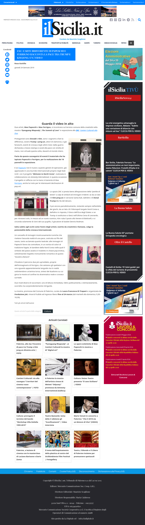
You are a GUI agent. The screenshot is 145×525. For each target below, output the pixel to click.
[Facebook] (7, 54)
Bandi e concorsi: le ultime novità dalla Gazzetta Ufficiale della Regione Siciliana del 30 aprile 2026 (122, 340)
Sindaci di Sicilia (110, 43)
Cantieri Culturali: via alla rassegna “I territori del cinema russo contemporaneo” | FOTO (27, 383)
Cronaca (31, 43)
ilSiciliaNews (123, 97)
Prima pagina (7, 43)
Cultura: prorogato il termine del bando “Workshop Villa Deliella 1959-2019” (27, 420)
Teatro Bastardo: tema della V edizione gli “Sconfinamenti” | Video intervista (56, 420)
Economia (43, 43)
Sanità (87, 43)
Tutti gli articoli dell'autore (24, 303)
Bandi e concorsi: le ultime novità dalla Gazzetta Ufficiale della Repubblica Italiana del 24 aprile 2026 (122, 365)
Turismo (96, 43)
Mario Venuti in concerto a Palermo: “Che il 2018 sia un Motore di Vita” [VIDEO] (86, 419)
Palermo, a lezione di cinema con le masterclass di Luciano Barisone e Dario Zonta (28, 455)
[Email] (7, 75)
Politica (19, 43)
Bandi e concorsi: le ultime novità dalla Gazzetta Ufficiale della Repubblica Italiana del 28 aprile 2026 (122, 352)
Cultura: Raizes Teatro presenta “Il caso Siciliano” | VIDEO (86, 381)
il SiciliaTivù (69, 2)
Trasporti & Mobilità (59, 43)
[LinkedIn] (7, 65)
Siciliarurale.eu (81, 2)
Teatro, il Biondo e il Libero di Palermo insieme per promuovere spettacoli (86, 453)
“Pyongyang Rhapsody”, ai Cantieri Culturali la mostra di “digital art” (57, 347)
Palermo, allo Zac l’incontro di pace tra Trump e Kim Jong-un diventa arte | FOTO (28, 348)
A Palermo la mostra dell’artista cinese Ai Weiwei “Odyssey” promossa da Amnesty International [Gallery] (55, 384)
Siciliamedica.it (125, 2)
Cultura (47, 311)
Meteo (123, 43)
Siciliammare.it (93, 2)
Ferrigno (18, 183)
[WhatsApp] (7, 70)
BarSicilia (76, 43)
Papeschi (22, 168)
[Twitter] (7, 60)
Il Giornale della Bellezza (109, 2)
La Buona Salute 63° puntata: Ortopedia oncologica (120, 234)
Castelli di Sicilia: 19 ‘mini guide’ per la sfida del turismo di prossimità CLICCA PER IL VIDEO (123, 270)
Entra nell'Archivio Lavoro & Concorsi (123, 376)
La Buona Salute (123, 208)
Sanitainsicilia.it (138, 2)
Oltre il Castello (123, 242)
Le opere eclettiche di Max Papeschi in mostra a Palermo (86, 347)
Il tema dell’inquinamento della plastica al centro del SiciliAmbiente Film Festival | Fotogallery (57, 455)
